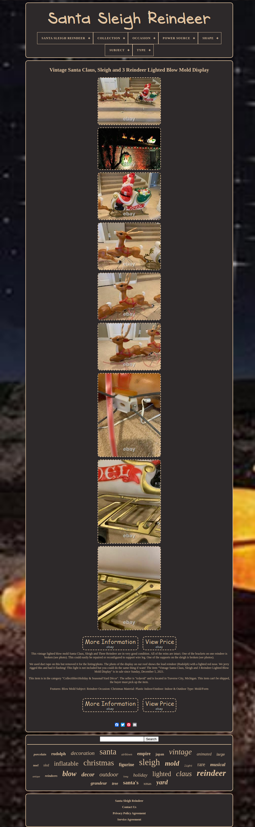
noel (35, 765)
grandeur (99, 783)
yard (162, 782)
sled (46, 765)
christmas (98, 762)
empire (144, 753)
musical (217, 764)
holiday (140, 775)
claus (184, 773)
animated (204, 754)
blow (69, 774)
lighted (161, 774)
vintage (180, 751)
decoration (82, 753)
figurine (126, 764)
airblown (126, 754)
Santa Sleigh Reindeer (129, 801)
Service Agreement (129, 819)
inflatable (66, 763)
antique (36, 776)
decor (87, 774)
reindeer (211, 773)
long (125, 776)
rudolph (58, 753)
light (188, 765)
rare (201, 764)
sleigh (149, 762)
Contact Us (129, 807)
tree (115, 783)
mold (172, 763)
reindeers (51, 776)
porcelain (40, 754)
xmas (147, 784)
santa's (130, 783)
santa (108, 751)
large (220, 754)
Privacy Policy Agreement (129, 813)
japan (159, 754)
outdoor (108, 774)
